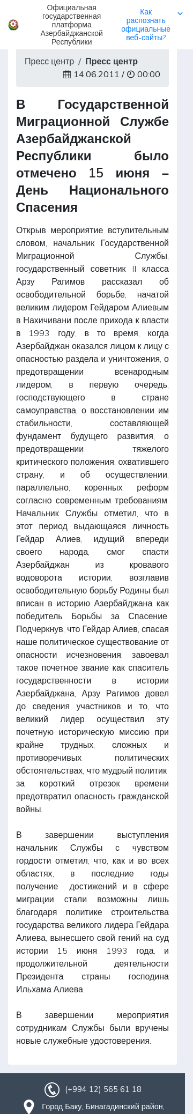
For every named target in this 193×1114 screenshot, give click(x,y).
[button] (96, 24)
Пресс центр (49, 61)
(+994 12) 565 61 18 (103, 1089)
